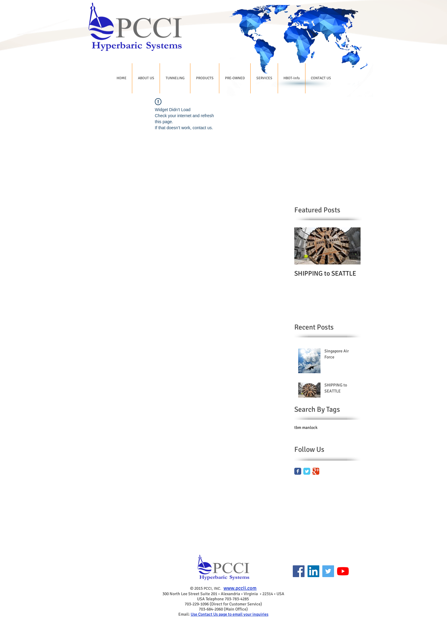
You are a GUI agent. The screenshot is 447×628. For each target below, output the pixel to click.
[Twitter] (328, 571)
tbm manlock (305, 427)
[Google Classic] (315, 471)
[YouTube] (343, 571)
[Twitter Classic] (306, 471)
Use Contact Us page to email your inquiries (229, 614)
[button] (146, 78)
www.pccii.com (240, 588)
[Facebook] (299, 571)
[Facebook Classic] (297, 471)
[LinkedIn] (313, 571)
